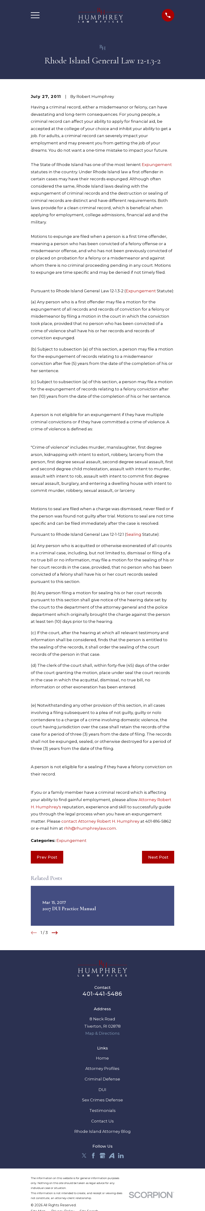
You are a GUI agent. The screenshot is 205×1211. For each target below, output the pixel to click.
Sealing (133, 534)
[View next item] (55, 933)
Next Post (158, 857)
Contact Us (102, 1121)
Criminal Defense (102, 1079)
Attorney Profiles (102, 1068)
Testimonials (102, 1110)
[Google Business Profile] (102, 1155)
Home (102, 1058)
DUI (102, 1089)
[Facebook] (93, 1155)
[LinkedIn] (121, 1155)
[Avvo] (111, 1155)
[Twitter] (84, 1155)
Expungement (157, 164)
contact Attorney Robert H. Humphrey (100, 821)
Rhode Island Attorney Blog (102, 1131)
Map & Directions (102, 1033)
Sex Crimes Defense (102, 1100)
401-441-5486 (102, 993)
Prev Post (47, 857)
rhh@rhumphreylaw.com (90, 828)
